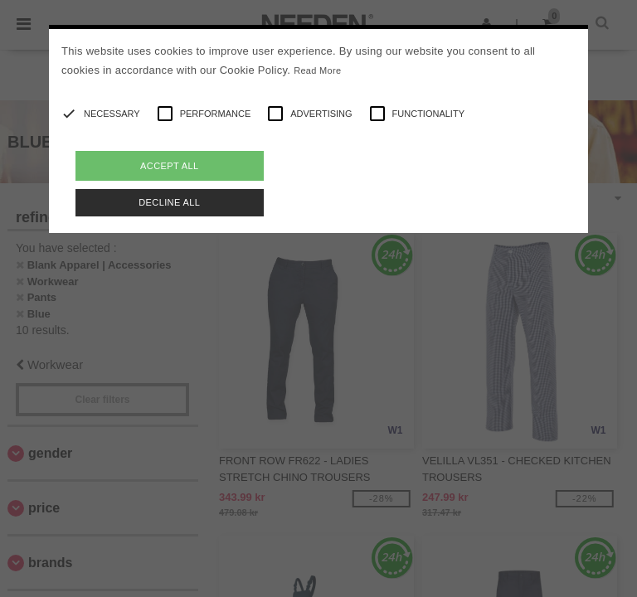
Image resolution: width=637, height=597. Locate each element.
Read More (317, 70)
